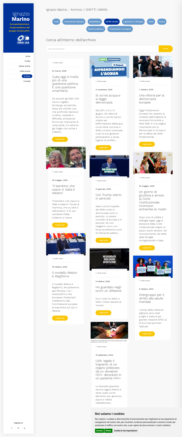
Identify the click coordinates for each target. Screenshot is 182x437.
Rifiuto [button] (108, 431)
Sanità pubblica (96, 29)
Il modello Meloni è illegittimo (64, 302)
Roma (162, 21)
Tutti (56, 21)
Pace (151, 21)
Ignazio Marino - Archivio (64, 9)
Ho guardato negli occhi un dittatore (108, 308)
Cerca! (166, 48)
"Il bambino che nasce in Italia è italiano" (63, 215)
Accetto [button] (99, 431)
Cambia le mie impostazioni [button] (125, 431)
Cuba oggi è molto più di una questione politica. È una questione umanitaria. (65, 118)
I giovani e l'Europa (133, 21)
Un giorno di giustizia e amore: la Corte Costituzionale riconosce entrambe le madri (152, 232)
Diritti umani (112, 21)
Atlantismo (94, 21)
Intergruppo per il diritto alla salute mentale (151, 323)
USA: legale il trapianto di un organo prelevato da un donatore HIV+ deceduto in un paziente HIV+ (108, 399)
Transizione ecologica (120, 29)
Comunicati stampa (74, 21)
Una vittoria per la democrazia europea (151, 128)
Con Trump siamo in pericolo (108, 224)
